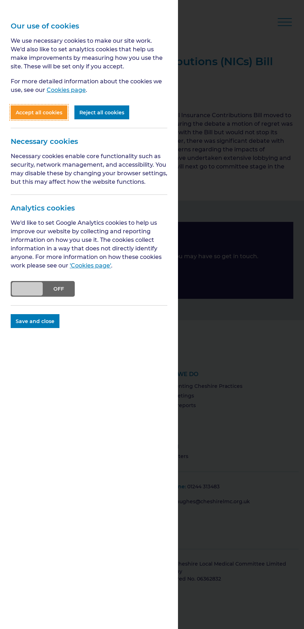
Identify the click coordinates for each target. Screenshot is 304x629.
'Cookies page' (90, 265)
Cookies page (66, 89)
